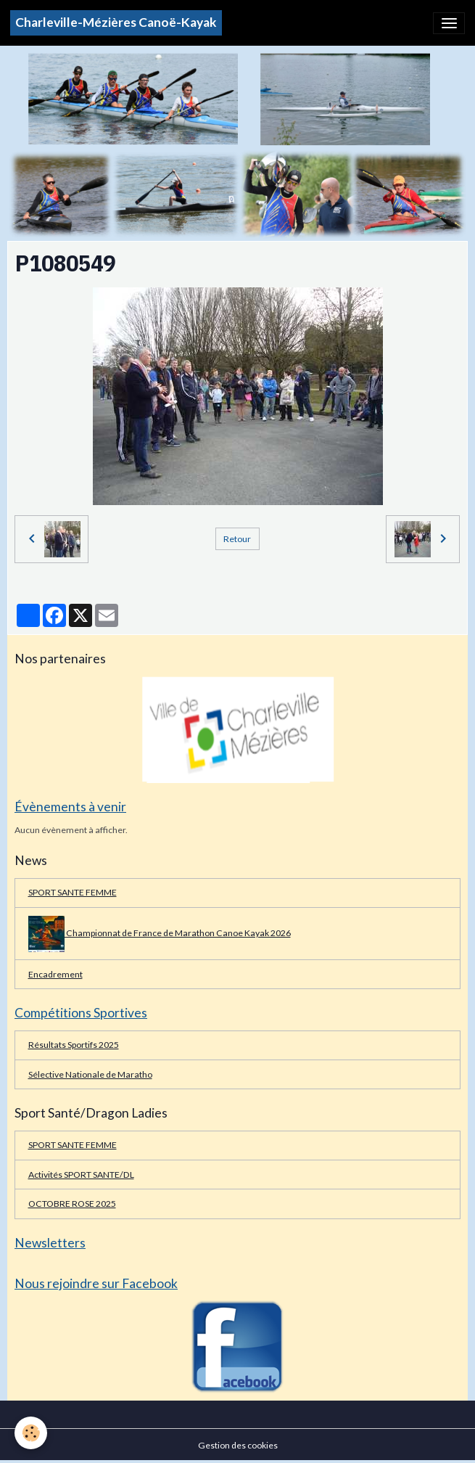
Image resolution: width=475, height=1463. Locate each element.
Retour (237, 538)
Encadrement (55, 974)
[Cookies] (31, 1433)
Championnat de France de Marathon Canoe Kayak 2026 (159, 934)
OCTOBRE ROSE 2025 (72, 1203)
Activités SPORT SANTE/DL (81, 1174)
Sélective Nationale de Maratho (90, 1074)
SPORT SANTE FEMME (72, 892)
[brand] (116, 23)
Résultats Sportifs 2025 (73, 1044)
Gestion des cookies (238, 1445)
